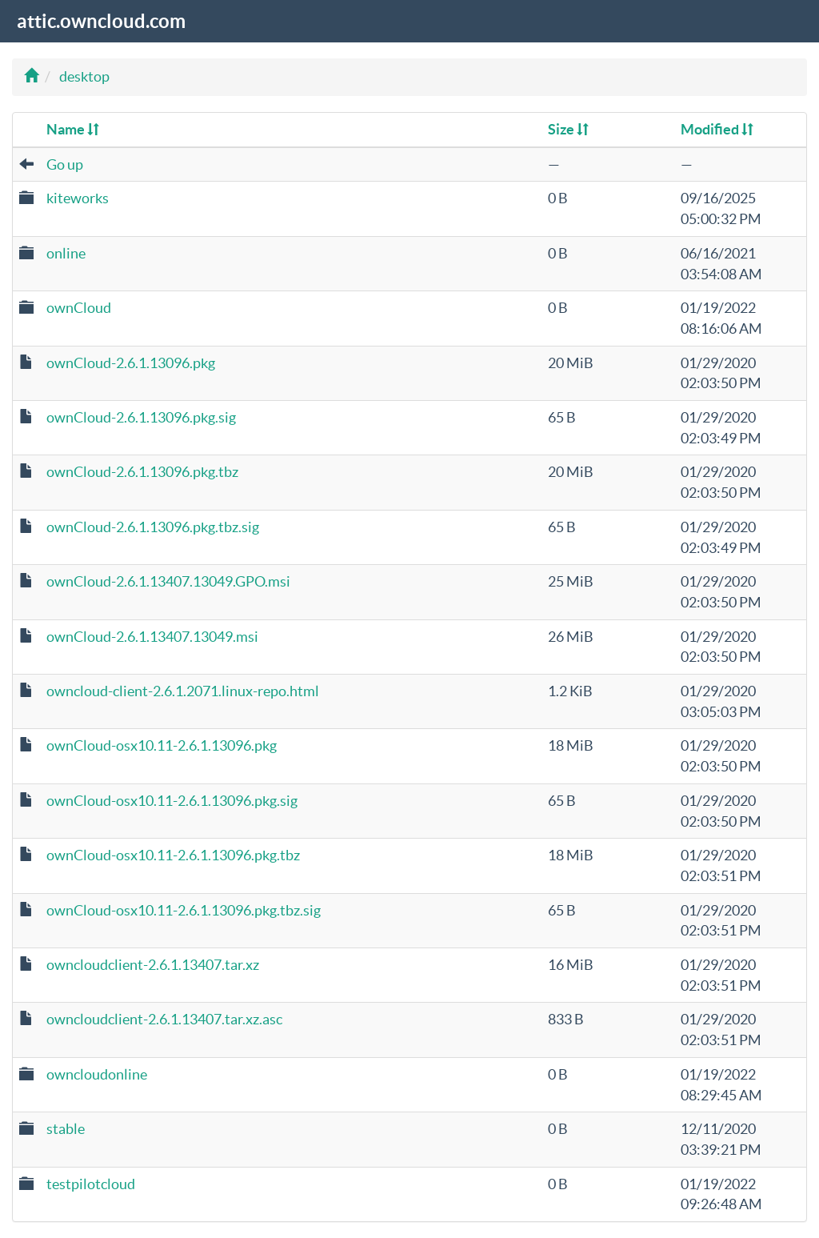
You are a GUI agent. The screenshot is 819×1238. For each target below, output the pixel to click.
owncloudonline (96, 1074)
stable (65, 1128)
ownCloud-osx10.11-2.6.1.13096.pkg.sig (172, 800)
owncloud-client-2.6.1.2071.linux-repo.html (182, 691)
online (66, 253)
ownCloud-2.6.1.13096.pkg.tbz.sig (152, 527)
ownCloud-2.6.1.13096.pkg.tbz (142, 471)
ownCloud (78, 307)
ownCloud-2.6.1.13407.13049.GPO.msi (168, 581)
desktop (84, 76)
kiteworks (77, 198)
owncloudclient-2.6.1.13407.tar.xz (152, 964)
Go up (64, 164)
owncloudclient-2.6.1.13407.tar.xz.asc (164, 1019)
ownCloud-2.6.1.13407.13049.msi (152, 636)
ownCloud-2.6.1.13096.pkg (130, 363)
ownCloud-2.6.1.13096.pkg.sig (141, 417)
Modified (717, 129)
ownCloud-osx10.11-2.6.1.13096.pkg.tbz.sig (183, 910)
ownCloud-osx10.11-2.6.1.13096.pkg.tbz (173, 855)
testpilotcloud (90, 1184)
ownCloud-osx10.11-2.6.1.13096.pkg (161, 745)
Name (72, 129)
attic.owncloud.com (101, 21)
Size (568, 129)
